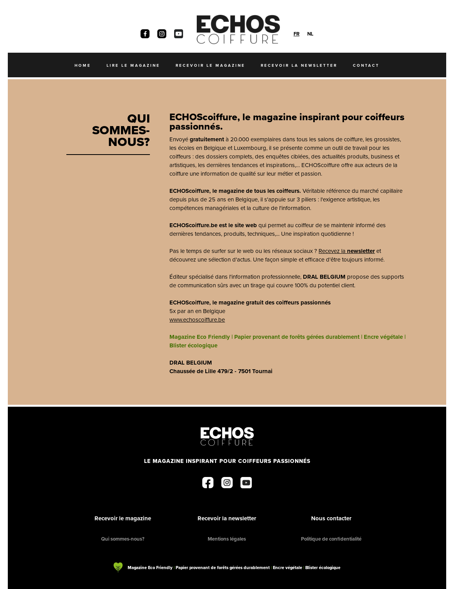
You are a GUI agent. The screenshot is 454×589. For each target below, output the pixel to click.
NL (310, 33)
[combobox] (296, 33)
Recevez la (347, 251)
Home (83, 65)
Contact (366, 65)
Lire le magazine (133, 65)
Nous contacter (331, 518)
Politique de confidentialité (331, 539)
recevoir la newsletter (299, 65)
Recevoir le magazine (122, 518)
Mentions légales (227, 539)
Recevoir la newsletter (227, 518)
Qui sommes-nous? (122, 539)
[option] (310, 33)
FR (296, 33)
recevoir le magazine (210, 65)
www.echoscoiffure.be (197, 319)
